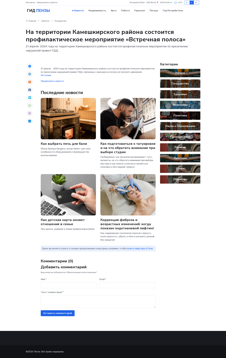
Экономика (180, 105)
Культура (180, 158)
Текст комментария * (52, 292)
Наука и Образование (180, 126)
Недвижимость (97, 10)
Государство (61, 21)
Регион (180, 73)
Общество (180, 179)
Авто (114, 10)
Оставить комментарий (57, 313)
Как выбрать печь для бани (64, 143)
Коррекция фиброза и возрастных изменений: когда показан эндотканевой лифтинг (127, 223)
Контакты (30, 2)
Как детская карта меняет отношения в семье (63, 221)
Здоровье (180, 94)
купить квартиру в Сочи (140, 248)
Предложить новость (47, 2)
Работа (125, 10)
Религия (180, 147)
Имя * (44, 279)
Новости (79, 10)
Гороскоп (139, 10)
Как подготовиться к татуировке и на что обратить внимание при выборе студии (128, 147)
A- (187, 2)
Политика (180, 115)
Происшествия (180, 137)
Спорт (180, 168)
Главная (31, 21)
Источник (46, 75)
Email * (102, 279)
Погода (154, 10)
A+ (196, 2)
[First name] (69, 285)
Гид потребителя (173, 10)
